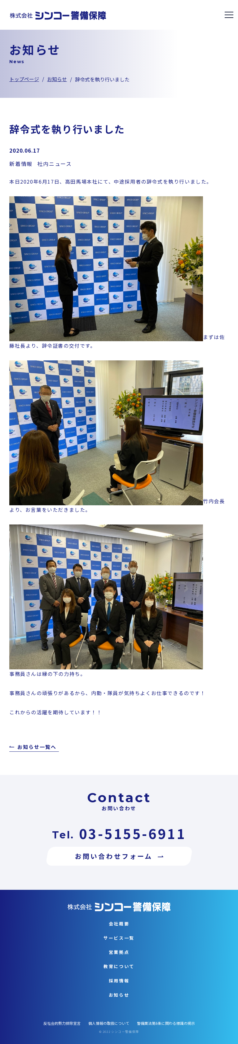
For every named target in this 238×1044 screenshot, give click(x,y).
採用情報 (119, 980)
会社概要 (119, 923)
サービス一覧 (119, 938)
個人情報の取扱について (108, 1023)
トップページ (24, 79)
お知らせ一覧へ (36, 747)
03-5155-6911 (132, 833)
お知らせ (57, 79)
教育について (119, 966)
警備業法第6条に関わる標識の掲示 (166, 1023)
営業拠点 (119, 952)
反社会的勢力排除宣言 (62, 1023)
